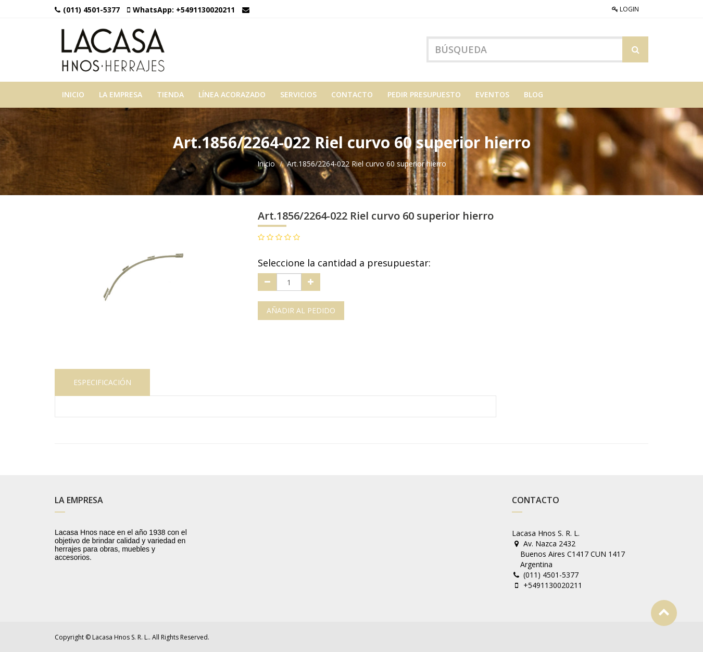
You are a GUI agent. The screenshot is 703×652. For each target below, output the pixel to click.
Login (625, 9)
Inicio (266, 164)
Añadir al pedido (301, 310)
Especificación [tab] (102, 382)
